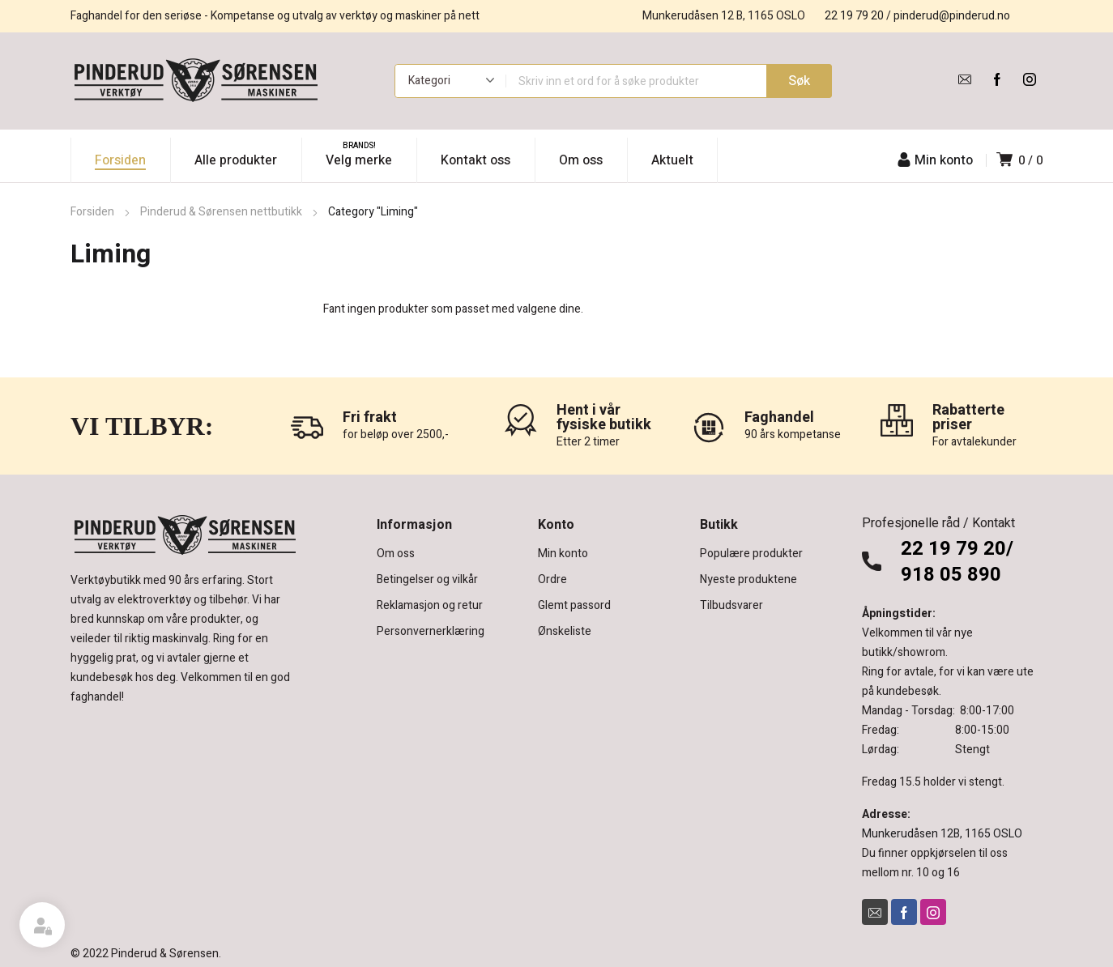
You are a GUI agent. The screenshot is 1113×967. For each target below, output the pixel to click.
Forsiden (92, 211)
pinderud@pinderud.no (951, 15)
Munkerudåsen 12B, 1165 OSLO (942, 833)
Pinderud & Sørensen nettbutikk (221, 211)
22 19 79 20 (854, 15)
